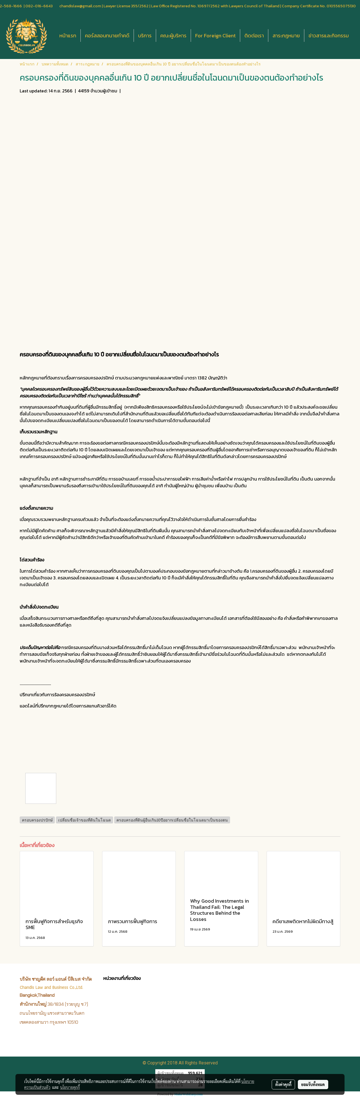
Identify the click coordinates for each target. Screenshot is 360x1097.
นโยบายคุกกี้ (70, 1087)
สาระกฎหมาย (286, 35)
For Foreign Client (215, 35)
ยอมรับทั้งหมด (313, 1084)
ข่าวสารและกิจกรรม (329, 35)
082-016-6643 (39, 6)
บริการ (145, 35)
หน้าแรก (67, 35)
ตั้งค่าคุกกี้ (283, 1084)
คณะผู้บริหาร (173, 35)
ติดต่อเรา (254, 35)
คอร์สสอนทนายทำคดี (107, 35)
